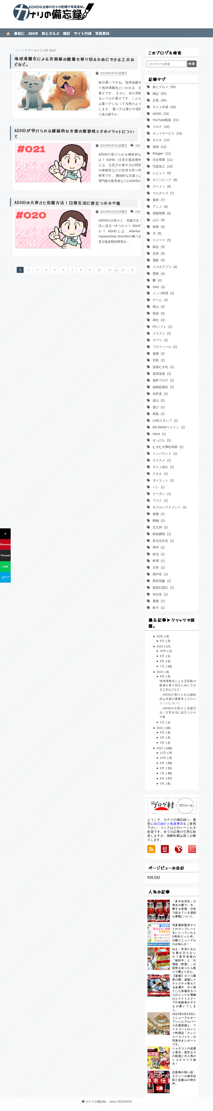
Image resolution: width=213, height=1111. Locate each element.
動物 (158, 520)
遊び (158, 407)
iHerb (159, 434)
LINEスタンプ (165, 420)
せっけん (161, 440)
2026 (160, 636)
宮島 (158, 360)
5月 (162, 737)
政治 (158, 554)
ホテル (161, 140)
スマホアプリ (164, 267)
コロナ (161, 126)
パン (158, 487)
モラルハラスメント (169, 507)
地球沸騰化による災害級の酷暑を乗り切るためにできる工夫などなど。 (178, 685)
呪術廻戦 (161, 534)
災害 (158, 253)
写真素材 (102, 33)
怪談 (158, 313)
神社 (158, 320)
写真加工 (162, 166)
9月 (162, 656)
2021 (160, 748)
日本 (158, 567)
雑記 (66, 33)
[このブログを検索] (166, 64)
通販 (158, 260)
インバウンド (164, 453)
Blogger (161, 153)
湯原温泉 (161, 373)
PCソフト (162, 326)
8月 (162, 661)
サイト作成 (83, 33)
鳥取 (158, 414)
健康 (158, 353)
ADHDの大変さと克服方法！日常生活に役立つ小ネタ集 (178, 712)
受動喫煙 (161, 213)
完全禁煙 (162, 159)
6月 (162, 640)
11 (109, 270)
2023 (160, 672)
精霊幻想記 (163, 587)
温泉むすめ (163, 367)
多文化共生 (163, 540)
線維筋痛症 (163, 387)
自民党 (160, 393)
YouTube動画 (165, 120)
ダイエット (163, 480)
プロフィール (164, 347)
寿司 (158, 547)
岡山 (158, 306)
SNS (158, 287)
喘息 (158, 247)
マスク (160, 500)
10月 (163, 651)
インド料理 (163, 293)
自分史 (160, 594)
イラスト (161, 333)
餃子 (158, 607)
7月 (162, 666)
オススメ (161, 460)
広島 (159, 100)
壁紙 (158, 273)
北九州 (160, 527)
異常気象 (161, 581)
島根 (158, 226)
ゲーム (160, 300)
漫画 (159, 147)
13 (123, 270)
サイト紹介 (163, 467)
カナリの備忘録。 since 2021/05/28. (107, 1101)
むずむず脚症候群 (167, 447)
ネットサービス (167, 133)
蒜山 (158, 400)
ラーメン (161, 186)
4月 (162, 742)
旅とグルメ (50, 33)
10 (99, 270)
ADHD (33, 33)
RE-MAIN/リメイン (168, 427)
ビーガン (161, 494)
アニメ (160, 206)
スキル (160, 473)
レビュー (161, 173)
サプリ (160, 340)
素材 (158, 200)
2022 (160, 728)
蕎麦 (158, 601)
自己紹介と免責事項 (168, 823)
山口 (158, 220)
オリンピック (164, 180)
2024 (160, 646)
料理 (158, 561)
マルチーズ (163, 193)
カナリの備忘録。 (106, 12)
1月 (162, 722)
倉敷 (158, 514)
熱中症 (160, 574)
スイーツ (161, 240)
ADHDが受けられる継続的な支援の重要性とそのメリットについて (178, 699)
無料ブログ (163, 380)
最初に (19, 33)
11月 (163, 752)
